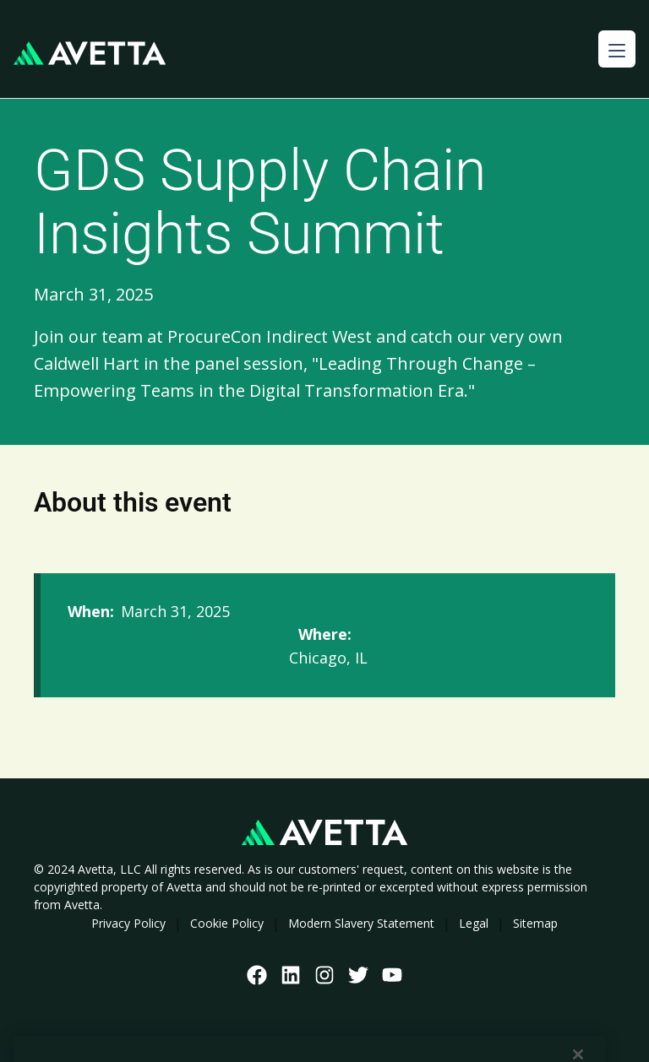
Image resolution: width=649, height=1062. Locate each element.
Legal (473, 923)
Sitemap (535, 923)
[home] (90, 53)
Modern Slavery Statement (361, 923)
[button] (616, 49)
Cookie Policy (227, 923)
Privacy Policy (128, 923)
